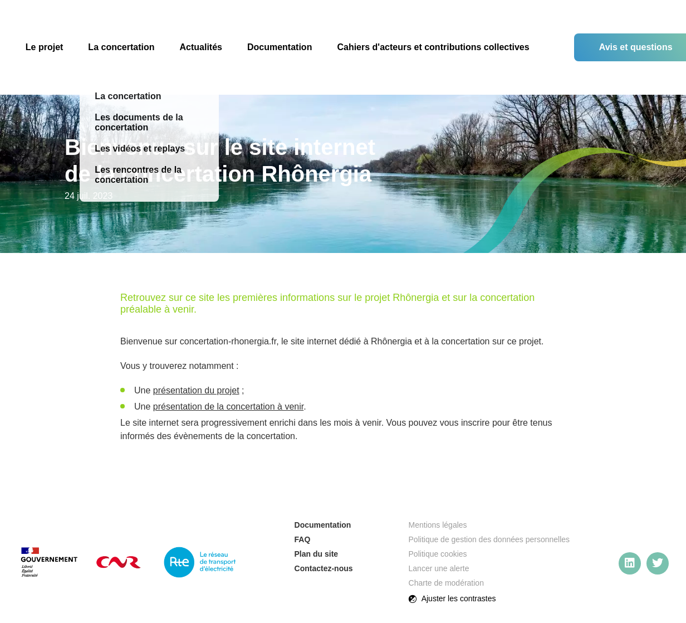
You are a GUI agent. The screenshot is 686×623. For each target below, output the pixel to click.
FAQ (303, 539)
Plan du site (317, 553)
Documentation (279, 47)
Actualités (201, 47)
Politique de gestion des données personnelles (489, 539)
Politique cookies (438, 553)
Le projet (44, 47)
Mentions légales (438, 524)
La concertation (121, 47)
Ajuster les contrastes (452, 599)
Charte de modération (446, 582)
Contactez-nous (324, 568)
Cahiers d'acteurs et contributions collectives (433, 47)
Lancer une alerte (439, 568)
